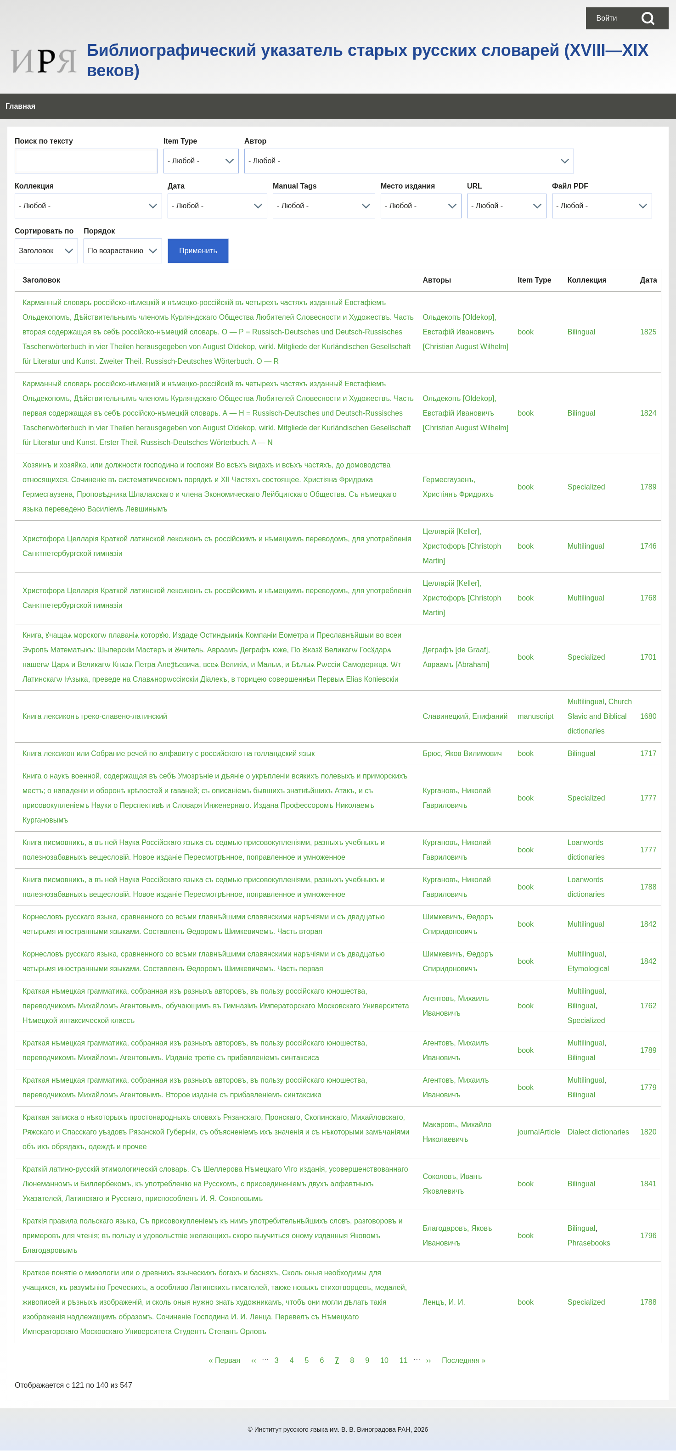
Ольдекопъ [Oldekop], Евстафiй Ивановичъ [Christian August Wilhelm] (465, 331)
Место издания (408, 186)
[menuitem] (606, 18)
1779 (648, 1087)
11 (406, 1358)
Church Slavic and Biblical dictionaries (600, 716)
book (526, 332)
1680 (648, 716)
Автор (255, 141)
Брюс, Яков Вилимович (461, 753)
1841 (648, 1184)
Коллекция (34, 186)
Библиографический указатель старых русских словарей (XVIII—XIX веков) (368, 60)
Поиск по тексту (44, 141)
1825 (648, 332)
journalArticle (539, 1132)
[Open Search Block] (648, 18)
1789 (648, 487)
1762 (648, 1006)
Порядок (99, 231)
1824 (648, 413)
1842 (648, 924)
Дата (176, 186)
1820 (648, 1132)
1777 (648, 798)
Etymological (588, 969)
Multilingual (586, 546)
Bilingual (581, 332)
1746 (648, 546)
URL (474, 186)
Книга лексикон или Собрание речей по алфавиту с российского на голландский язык (169, 753)
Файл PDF (570, 186)
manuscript (535, 716)
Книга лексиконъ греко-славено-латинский (95, 716)
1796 (648, 1236)
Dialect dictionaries (598, 1132)
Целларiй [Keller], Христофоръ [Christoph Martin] (461, 546)
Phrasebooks (589, 1243)
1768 (648, 598)
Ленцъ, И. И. (443, 1302)
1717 (648, 753)
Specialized (586, 487)
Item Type (180, 141)
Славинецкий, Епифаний (464, 716)
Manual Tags (295, 186)
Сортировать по (44, 231)
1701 (648, 657)
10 (387, 1358)
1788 (648, 887)
